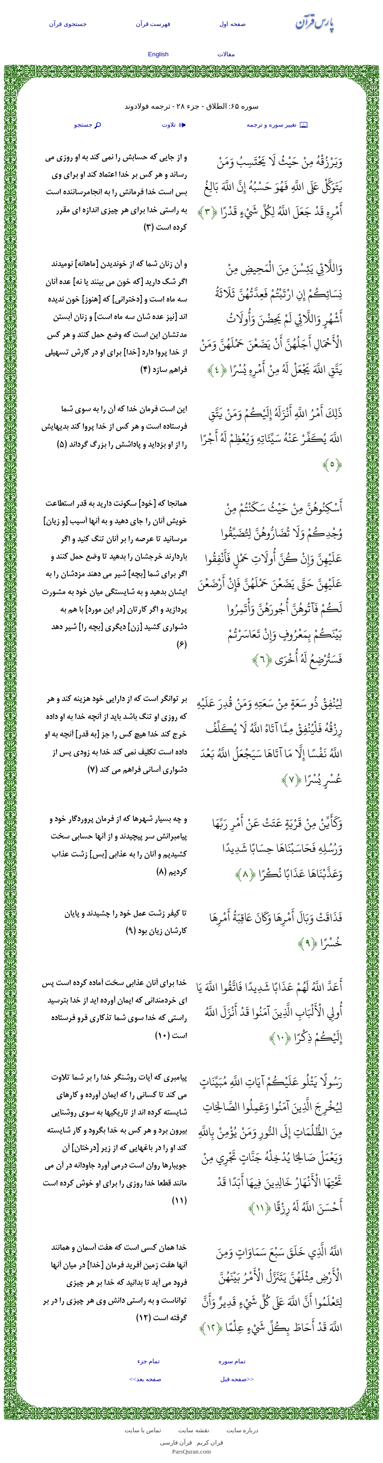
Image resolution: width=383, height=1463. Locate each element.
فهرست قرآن (153, 23)
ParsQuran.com (191, 1451)
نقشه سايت (193, 1430)
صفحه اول (232, 23)
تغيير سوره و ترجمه (278, 125)
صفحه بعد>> (145, 1379)
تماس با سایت (143, 1430)
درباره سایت (242, 1430)
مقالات (226, 54)
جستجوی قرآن (68, 23)
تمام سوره (232, 1361)
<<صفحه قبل (237, 1379)
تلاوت (175, 125)
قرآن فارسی (176, 1442)
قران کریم (210, 1442)
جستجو (88, 125)
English (158, 54)
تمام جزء (148, 1361)
